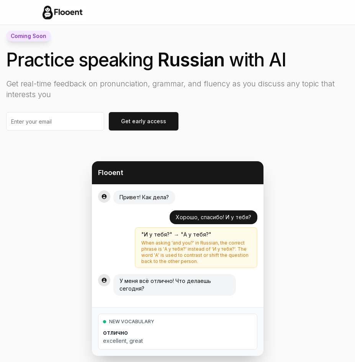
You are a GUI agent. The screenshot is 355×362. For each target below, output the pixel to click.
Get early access (143, 121)
